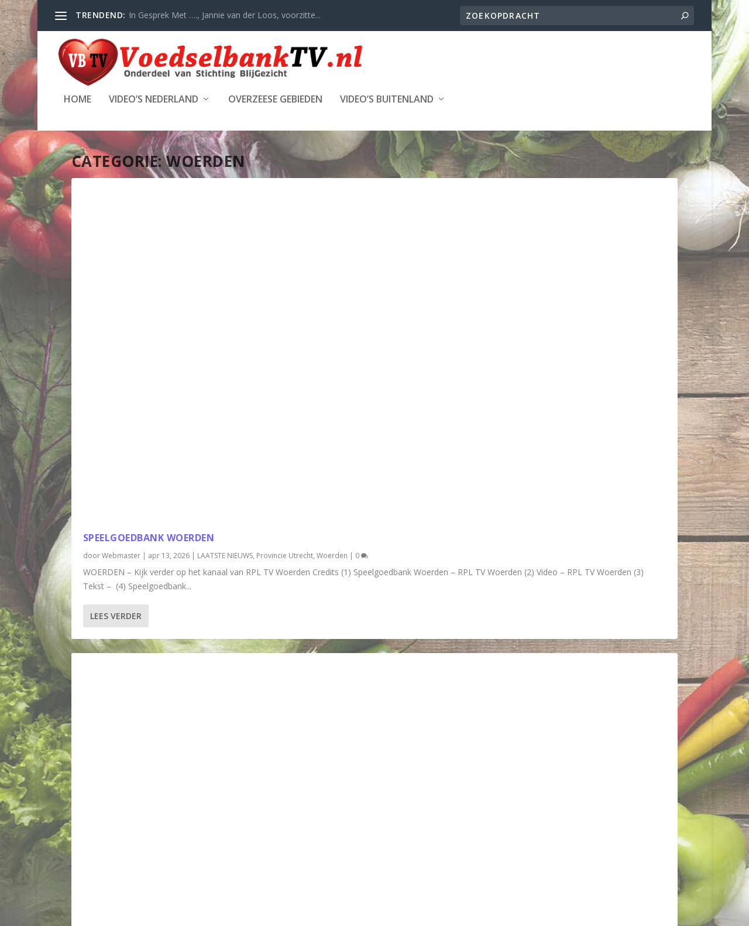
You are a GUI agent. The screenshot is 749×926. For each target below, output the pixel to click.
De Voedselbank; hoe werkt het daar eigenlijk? (373, 310)
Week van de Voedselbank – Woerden (361, 631)
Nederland (544, 346)
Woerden (188, 334)
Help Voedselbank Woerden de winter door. (577, 310)
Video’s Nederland (153, 99)
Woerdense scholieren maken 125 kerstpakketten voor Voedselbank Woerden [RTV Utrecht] (162, 618)
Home (77, 99)
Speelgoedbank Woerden (149, 304)
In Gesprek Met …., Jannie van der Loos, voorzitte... (225, 14)
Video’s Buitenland (387, 99)
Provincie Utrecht (140, 334)
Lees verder (116, 436)
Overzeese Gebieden (275, 99)
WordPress (340, 912)
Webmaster (121, 322)
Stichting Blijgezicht (178, 912)
